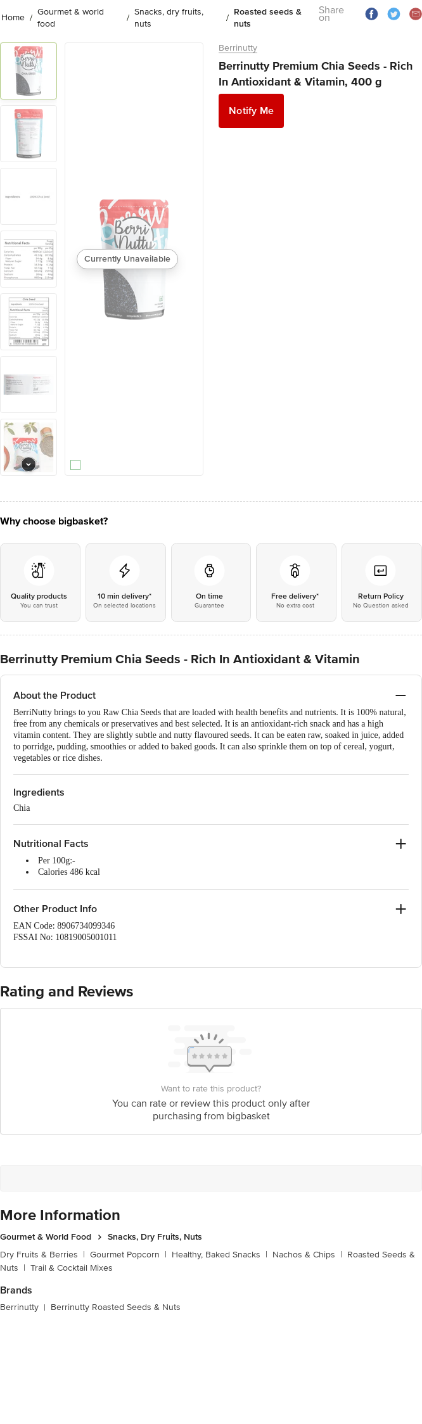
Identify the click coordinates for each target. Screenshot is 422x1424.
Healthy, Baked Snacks (219, 1254)
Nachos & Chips (307, 1254)
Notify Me (251, 111)
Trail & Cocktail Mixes (71, 1267)
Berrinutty (238, 47)
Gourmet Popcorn (128, 1254)
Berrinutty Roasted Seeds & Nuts (116, 1307)
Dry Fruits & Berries (42, 1254)
